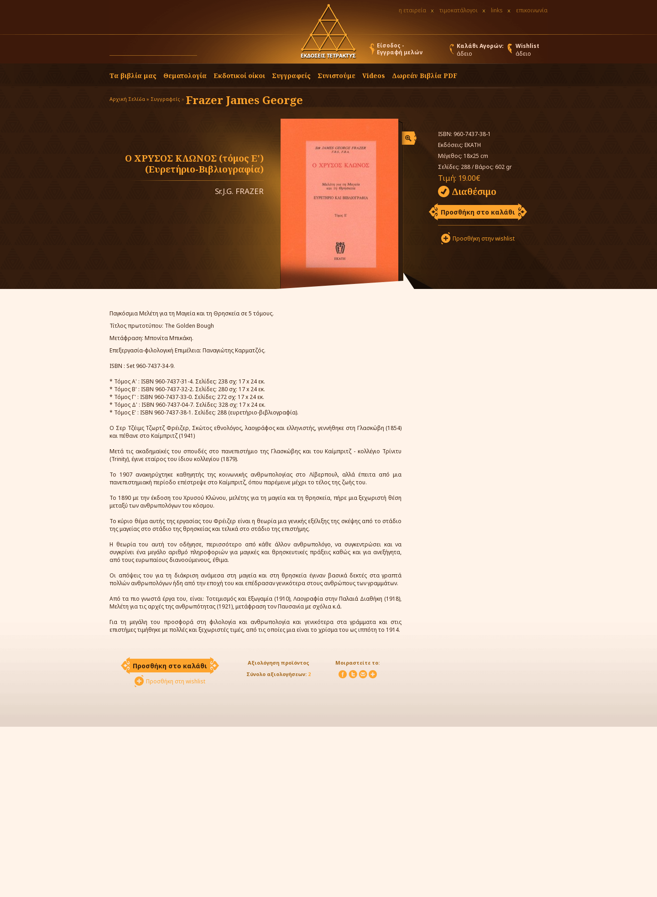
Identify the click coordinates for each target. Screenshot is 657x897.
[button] (206, 51)
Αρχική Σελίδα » (129, 98)
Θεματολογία (185, 75)
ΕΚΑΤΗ (472, 145)
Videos (373, 75)
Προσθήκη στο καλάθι (478, 212)
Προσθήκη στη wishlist (175, 681)
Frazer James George (244, 99)
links (497, 10)
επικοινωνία (532, 10)
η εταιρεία (412, 10)
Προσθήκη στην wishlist (484, 238)
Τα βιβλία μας (133, 75)
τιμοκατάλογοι (458, 10)
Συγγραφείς (165, 98)
